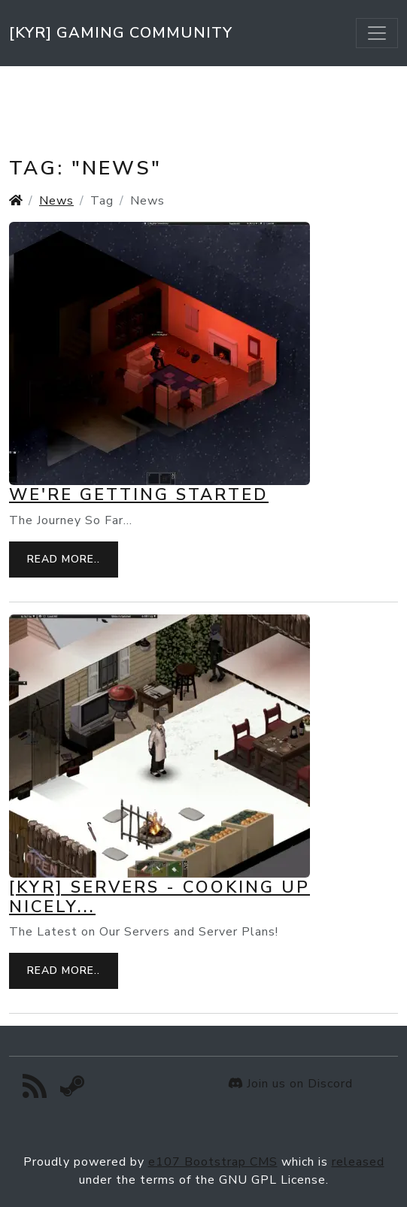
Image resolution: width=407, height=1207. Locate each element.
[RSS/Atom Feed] (35, 1090)
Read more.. (63, 559)
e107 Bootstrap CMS (213, 1162)
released (358, 1162)
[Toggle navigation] (377, 33)
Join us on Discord (290, 1083)
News (56, 201)
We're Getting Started (139, 495)
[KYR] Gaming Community (120, 33)
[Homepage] (16, 201)
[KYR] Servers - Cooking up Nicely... (159, 897)
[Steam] (73, 1090)
